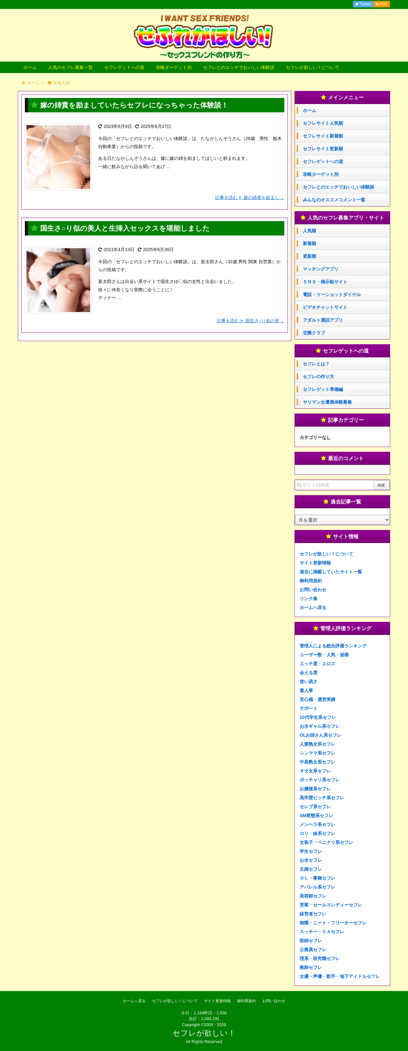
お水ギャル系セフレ (320, 726)
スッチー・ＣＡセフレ (322, 931)
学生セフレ (311, 851)
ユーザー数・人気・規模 (324, 654)
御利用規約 (311, 580)
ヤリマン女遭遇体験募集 (327, 402)
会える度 (308, 672)
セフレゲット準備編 (323, 389)
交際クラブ (314, 333)
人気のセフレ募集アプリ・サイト (346, 217)
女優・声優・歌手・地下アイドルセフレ (340, 976)
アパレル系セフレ (317, 887)
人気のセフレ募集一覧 (70, 67)
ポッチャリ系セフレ (320, 779)
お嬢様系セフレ (315, 788)
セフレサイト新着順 (323, 136)
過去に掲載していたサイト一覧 (331, 571)
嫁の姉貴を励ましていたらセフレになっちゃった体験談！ (134, 105)
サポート (308, 708)
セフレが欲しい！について (312, 67)
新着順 (309, 243)
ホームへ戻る (313, 607)
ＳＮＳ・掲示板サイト (325, 282)
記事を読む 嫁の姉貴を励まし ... (249, 197)
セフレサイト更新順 (323, 148)
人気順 (309, 230)
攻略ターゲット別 (174, 67)
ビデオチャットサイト (325, 307)
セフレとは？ (316, 364)
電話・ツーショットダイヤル (332, 294)
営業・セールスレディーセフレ (331, 904)
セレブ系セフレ (315, 806)
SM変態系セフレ (316, 815)
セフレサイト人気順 (323, 123)
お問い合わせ (313, 589)
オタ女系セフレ (315, 770)
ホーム (30, 67)
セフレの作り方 (318, 376)
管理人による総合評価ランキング (333, 645)
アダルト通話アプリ (323, 320)
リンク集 (308, 598)
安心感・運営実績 (317, 699)
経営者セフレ (313, 913)
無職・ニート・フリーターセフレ (333, 922)
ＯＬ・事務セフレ (317, 878)
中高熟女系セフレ (317, 761)
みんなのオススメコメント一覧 (334, 200)
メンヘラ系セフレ (317, 824)
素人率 (306, 690)
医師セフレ (311, 940)
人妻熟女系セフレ (317, 744)
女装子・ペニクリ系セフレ (326, 842)
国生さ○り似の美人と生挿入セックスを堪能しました (125, 228)
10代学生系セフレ (318, 717)
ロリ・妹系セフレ (317, 833)
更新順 (309, 256)
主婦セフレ (311, 869)
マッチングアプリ (321, 269)
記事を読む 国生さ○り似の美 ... (250, 320)
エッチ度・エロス (317, 663)
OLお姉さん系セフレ (320, 735)
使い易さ (308, 681)
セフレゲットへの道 (124, 67)
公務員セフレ (313, 949)
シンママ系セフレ (317, 753)
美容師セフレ (313, 895)
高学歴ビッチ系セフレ (322, 797)
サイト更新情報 (315, 562)
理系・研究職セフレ (320, 958)
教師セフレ (311, 967)
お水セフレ (311, 860)
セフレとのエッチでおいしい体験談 (238, 67)
